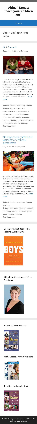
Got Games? (10, 47)
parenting (25, 117)
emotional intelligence (20, 114)
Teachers (6, 205)
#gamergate (10, 108)
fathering (6, 117)
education (30, 208)
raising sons (23, 120)
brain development (17, 208)
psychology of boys (10, 120)
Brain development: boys (15, 105)
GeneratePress (22, 421)
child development (21, 111)
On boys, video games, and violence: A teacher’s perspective (18, 139)
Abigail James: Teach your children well (18, 11)
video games (27, 211)
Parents (29, 105)
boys (18, 108)
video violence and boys (18, 123)
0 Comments (10, 126)
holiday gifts (16, 117)
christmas (7, 114)
